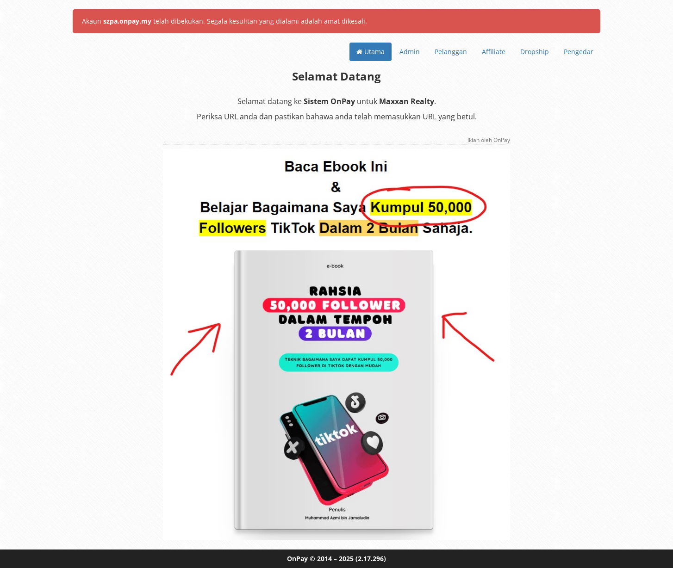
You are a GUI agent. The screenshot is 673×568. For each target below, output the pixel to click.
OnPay (297, 558)
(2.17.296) (370, 558)
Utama (370, 51)
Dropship (534, 51)
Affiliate (493, 51)
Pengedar (578, 51)
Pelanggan (451, 51)
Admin (409, 51)
